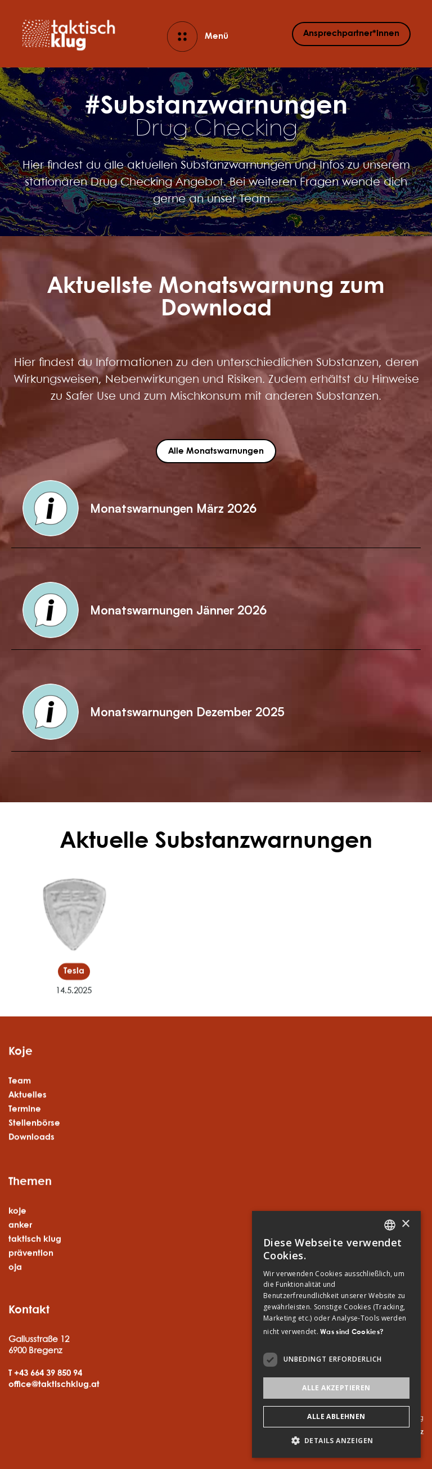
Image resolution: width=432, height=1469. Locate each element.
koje (17, 1256)
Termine (24, 1127)
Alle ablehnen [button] (336, 1416)
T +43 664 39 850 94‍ (45, 1403)
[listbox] (389, 1225)
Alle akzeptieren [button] (336, 1388)
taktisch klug (34, 1284)
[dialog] (336, 1334)
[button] (216, 508)
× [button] (405, 1224)
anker (20, 1270)
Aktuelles (27, 1113)
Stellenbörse (34, 1141)
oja (15, 1312)
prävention (30, 1298)
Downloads (31, 1155)
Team (19, 1099)
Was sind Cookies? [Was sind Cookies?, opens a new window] (352, 1332)
